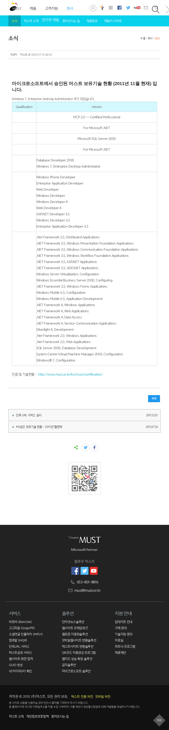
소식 (14, 21)
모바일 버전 (102, 696)
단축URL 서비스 (19, 646)
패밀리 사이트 (113, 21)
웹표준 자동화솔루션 (75, 634)
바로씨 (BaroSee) (20, 622)
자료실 (119, 640)
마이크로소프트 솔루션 (76, 671)
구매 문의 (121, 628)
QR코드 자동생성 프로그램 (79, 652)
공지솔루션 (69, 665)
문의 (146, 8)
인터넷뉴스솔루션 (73, 622)
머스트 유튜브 (137, 8)
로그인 (93, 8)
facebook (94, 447)
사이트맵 (111, 8)
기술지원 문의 (123, 634)
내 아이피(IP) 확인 (20, 671)
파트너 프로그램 (125, 646)
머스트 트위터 (128, 8)
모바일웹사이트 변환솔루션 (79, 640)
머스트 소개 (31, 21)
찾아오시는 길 (71, 21)
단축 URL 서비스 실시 (85, 415)
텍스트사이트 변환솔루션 (78, 646)
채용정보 (92, 21)
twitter (85, 447)
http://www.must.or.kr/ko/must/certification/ (70, 374)
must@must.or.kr (87, 590)
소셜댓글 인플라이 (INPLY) (26, 634)
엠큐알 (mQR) (18, 640)
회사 (150, 38)
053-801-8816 (87, 582)
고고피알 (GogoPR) (22, 628)
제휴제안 (120, 652)
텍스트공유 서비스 (20, 652)
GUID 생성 (16, 665)
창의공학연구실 (102, 8)
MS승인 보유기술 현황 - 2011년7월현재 (85, 427)
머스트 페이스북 (119, 8)
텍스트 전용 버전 (82, 696)
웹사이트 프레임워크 (75, 628)
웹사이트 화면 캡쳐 (21, 659)
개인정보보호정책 (37, 716)
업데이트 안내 (123, 622)
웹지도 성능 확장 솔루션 (77, 659)
